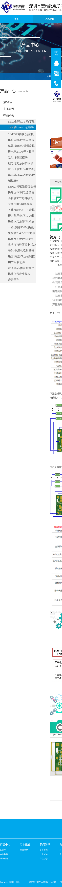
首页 (16, 19)
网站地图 (32, 882)
